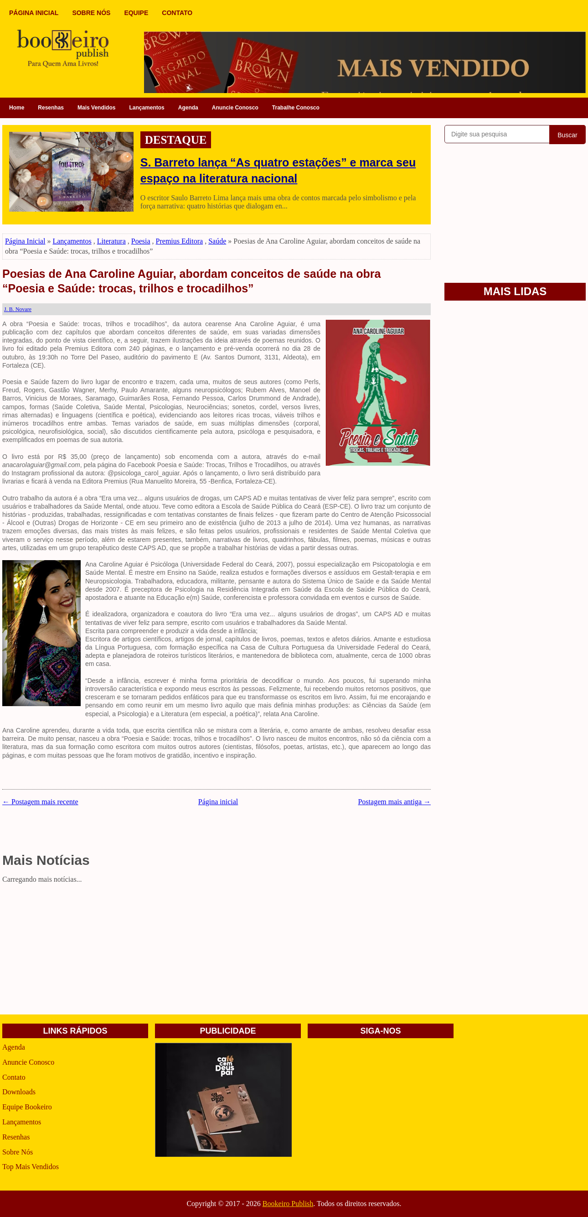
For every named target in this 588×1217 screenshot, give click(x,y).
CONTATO (177, 12)
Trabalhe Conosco (296, 107)
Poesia (140, 241)
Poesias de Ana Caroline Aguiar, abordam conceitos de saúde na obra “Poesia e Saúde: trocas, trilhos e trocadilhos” (191, 281)
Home (16, 107)
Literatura (111, 241)
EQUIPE (136, 12)
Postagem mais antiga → (394, 802)
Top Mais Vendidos (30, 1166)
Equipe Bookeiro (27, 1107)
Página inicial (218, 802)
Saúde (217, 241)
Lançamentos (146, 107)
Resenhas (51, 107)
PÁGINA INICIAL (33, 12)
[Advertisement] (216, 950)
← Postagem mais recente (40, 802)
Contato (14, 1077)
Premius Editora (179, 241)
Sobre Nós (17, 1152)
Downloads (19, 1092)
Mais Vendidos (96, 107)
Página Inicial (25, 241)
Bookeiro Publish (288, 1203)
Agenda (188, 107)
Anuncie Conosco (235, 107)
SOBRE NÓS (91, 12)
